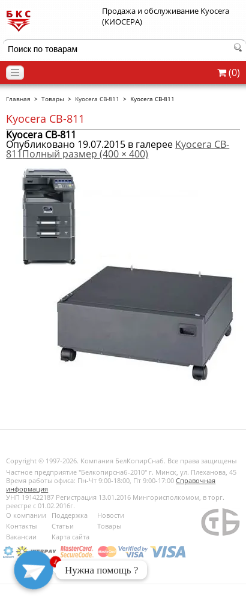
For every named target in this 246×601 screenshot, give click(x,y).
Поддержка (70, 515)
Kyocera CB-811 (97, 99)
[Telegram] (33, 570)
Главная (18, 99)
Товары (52, 99)
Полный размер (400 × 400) (85, 153)
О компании (26, 515)
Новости (110, 515)
